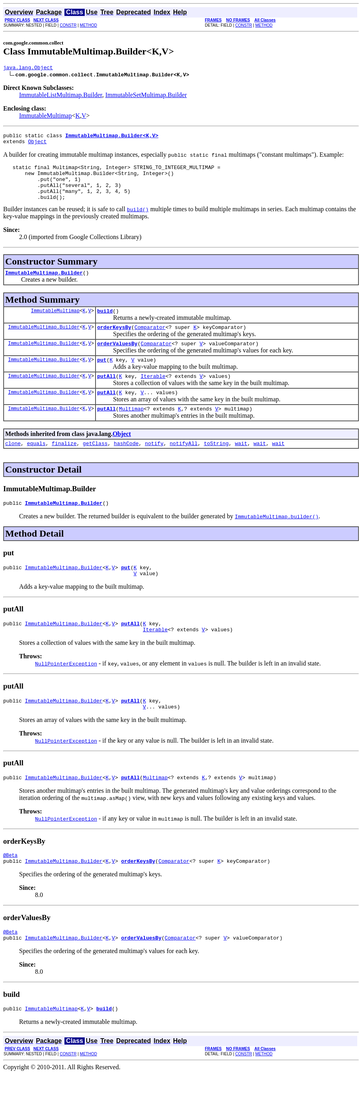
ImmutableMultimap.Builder (44, 284)
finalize (64, 464)
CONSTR (68, 25)
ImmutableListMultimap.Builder (60, 96)
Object (37, 144)
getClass (95, 464)
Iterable (152, 393)
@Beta (10, 887)
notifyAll (184, 464)
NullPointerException (66, 691)
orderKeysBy (114, 341)
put (101, 376)
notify (154, 464)
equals (36, 464)
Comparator (149, 341)
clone (13, 464)
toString (216, 464)
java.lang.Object (28, 68)
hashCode (126, 464)
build (105, 323)
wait (241, 464)
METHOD (88, 25)
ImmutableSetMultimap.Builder (146, 96)
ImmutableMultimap (45, 116)
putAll (106, 393)
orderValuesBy (117, 358)
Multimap (131, 428)
